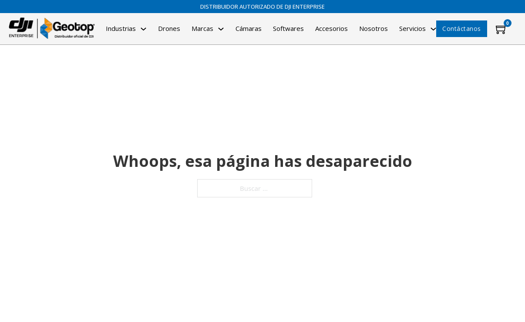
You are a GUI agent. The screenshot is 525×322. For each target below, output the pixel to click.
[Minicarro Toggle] (502, 29)
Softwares (288, 28)
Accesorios (331, 28)
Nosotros (373, 28)
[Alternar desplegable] (143, 29)
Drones (169, 28)
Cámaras (249, 28)
